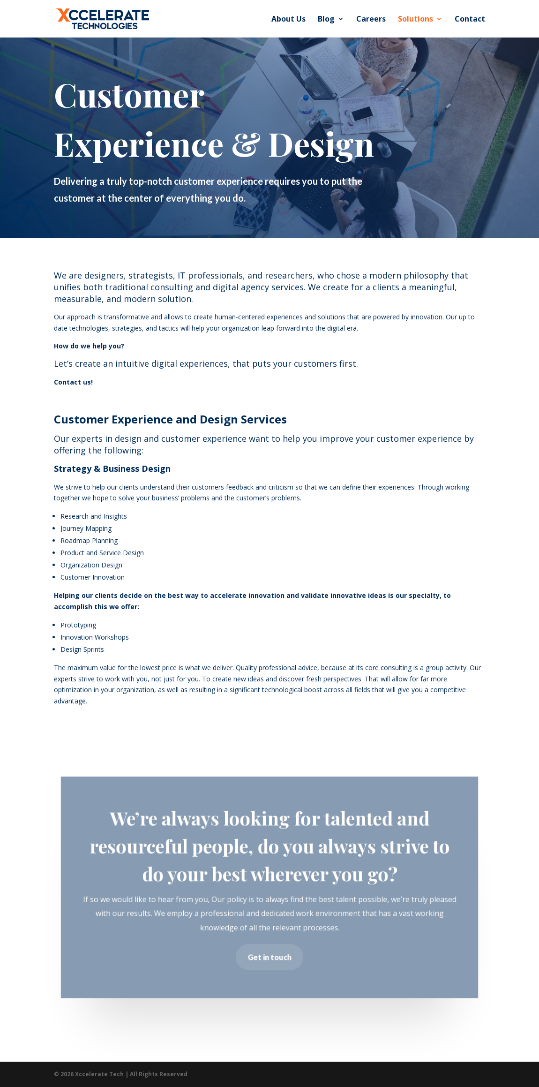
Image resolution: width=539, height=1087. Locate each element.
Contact (470, 19)
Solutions (415, 19)
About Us (288, 19)
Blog (326, 19)
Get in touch (269, 956)
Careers (371, 19)
